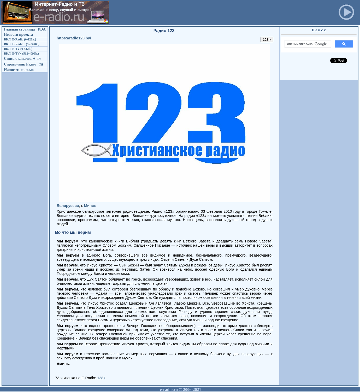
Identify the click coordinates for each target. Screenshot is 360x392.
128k (101, 378)
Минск (90, 206)
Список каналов (18, 58)
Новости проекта (18, 34)
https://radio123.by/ (74, 38)
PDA (42, 29)
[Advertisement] (205, 12)
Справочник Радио (20, 64)
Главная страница (19, 29)
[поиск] (307, 44)
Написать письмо (19, 70)
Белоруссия (68, 206)
